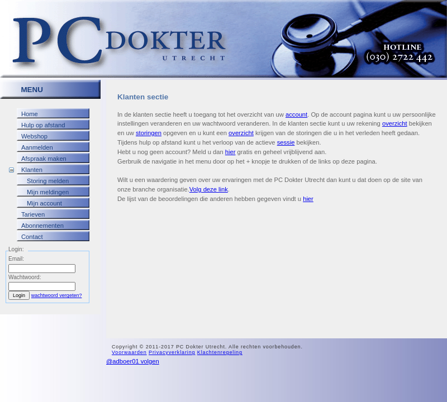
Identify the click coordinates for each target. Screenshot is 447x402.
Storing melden (48, 181)
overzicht (394, 123)
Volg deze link (208, 189)
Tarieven (33, 214)
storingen (148, 133)
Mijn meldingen (48, 192)
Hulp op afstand (43, 125)
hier (230, 152)
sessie (286, 142)
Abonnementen (42, 225)
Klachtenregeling (219, 352)
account (296, 114)
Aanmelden (37, 147)
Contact (32, 236)
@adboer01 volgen (132, 361)
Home (29, 114)
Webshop (34, 136)
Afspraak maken (43, 158)
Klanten (31, 169)
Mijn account (44, 203)
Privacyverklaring (172, 352)
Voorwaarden (129, 352)
